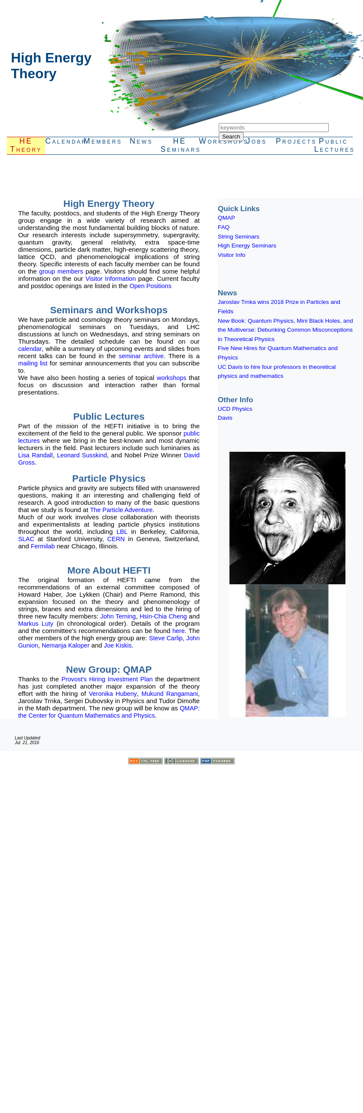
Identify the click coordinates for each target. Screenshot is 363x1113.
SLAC (27, 539)
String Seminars (238, 236)
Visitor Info (231, 255)
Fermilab (44, 546)
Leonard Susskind (82, 455)
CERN (117, 539)
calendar (30, 348)
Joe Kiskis (118, 645)
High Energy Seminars (247, 245)
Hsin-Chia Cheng (163, 616)
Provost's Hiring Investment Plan (107, 679)
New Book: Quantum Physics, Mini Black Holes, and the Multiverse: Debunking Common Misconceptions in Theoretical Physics (285, 330)
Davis (225, 418)
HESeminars (180, 145)
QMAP (226, 218)
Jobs (256, 141)
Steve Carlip (166, 638)
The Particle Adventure (121, 509)
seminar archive (141, 356)
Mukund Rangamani (170, 693)
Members (103, 141)
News (141, 141)
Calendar (64, 141)
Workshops (218, 141)
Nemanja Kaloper (65, 645)
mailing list (32, 363)
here (179, 630)
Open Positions (150, 286)
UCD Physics (235, 409)
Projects (295, 141)
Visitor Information (111, 278)
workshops (171, 377)
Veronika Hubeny (113, 693)
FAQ (223, 227)
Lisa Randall (35, 455)
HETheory (26, 145)
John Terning (118, 616)
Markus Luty (35, 623)
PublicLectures (333, 145)
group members (61, 271)
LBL (123, 531)
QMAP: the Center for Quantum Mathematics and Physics (108, 712)
